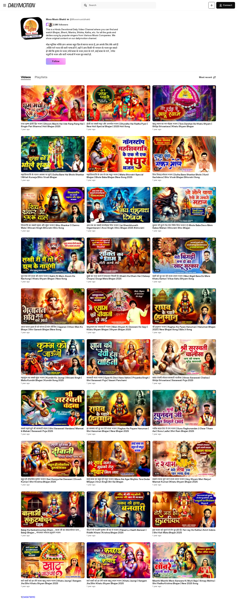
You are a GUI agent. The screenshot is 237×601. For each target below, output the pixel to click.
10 (34, 597)
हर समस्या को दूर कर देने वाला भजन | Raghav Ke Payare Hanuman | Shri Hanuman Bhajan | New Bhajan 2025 (118, 430)
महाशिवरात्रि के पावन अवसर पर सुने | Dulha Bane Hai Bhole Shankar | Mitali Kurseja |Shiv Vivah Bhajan (52, 176)
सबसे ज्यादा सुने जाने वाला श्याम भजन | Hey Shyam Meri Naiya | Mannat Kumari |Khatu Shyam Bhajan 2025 (181, 480)
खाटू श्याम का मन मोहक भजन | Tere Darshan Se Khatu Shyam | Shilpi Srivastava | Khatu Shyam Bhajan (182, 125)
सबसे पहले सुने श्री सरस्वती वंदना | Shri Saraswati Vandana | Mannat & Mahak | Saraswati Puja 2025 (52, 430)
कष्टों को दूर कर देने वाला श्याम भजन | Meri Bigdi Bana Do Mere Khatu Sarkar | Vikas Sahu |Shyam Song (181, 277)
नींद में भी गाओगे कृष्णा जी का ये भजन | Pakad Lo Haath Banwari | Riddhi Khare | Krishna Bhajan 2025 (116, 531)
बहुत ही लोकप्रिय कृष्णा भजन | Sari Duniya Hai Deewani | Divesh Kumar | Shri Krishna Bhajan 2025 (51, 480)
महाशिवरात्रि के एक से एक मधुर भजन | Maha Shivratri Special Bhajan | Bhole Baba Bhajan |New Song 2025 (115, 176)
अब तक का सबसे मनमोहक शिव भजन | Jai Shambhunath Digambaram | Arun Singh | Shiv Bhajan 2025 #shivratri (115, 226)
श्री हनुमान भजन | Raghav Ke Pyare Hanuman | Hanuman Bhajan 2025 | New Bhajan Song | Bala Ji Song (183, 328)
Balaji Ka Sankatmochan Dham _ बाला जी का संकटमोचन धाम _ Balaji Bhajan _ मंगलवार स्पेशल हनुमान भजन (50, 531)
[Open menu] (4, 5)
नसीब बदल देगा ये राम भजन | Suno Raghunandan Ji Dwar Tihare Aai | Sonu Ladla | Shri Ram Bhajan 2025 (182, 430)
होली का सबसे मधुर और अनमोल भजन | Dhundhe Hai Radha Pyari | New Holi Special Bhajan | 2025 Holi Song (117, 125)
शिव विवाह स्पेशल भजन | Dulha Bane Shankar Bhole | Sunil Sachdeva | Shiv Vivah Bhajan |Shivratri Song (180, 176)
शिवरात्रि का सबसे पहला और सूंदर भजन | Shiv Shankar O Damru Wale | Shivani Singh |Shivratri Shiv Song (50, 226)
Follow (55, 61)
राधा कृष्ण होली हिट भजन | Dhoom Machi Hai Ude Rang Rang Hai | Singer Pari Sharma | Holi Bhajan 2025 (52, 125)
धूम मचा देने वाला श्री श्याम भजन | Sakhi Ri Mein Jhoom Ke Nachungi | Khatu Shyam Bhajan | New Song (48, 277)
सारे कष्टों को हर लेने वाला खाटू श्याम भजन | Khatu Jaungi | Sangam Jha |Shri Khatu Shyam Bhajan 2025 (51, 582)
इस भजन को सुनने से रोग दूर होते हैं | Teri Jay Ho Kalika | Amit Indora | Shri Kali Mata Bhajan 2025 (183, 531)
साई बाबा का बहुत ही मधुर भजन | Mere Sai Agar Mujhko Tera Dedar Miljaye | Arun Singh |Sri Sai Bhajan (118, 480)
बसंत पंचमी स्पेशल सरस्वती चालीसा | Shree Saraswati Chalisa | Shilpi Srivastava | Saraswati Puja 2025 (181, 379)
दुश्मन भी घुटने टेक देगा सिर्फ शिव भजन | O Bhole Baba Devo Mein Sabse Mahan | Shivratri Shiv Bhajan (182, 226)
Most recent (207, 77)
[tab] (26, 77)
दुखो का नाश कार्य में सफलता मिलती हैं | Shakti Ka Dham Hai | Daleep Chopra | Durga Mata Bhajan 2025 (118, 277)
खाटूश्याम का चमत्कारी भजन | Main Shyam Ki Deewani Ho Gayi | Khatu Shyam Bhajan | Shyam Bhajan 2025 (117, 328)
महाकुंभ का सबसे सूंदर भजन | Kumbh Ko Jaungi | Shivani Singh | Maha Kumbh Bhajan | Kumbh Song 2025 (51, 379)
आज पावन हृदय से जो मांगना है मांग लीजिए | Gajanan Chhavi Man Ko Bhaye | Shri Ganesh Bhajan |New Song (52, 328)
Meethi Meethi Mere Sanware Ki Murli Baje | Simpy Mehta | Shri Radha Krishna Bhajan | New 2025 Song (183, 582)
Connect (225, 5)
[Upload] (211, 5)
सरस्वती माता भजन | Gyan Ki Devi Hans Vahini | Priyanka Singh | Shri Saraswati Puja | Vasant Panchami (118, 379)
